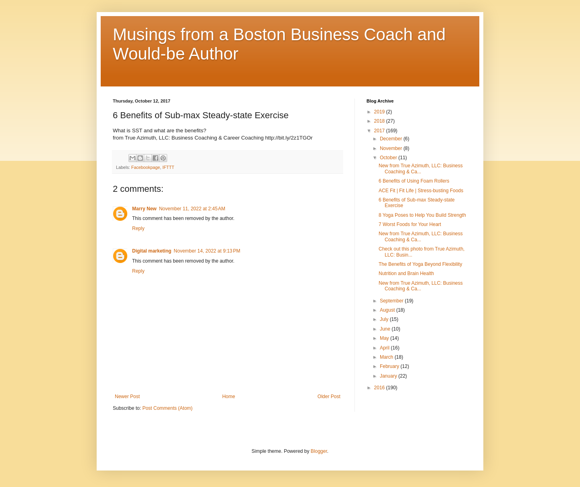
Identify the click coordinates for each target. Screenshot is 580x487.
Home (228, 396)
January (389, 376)
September (392, 301)
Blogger (319, 451)
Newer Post (127, 396)
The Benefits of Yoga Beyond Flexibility (420, 264)
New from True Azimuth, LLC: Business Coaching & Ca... (421, 168)
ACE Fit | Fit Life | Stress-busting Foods (421, 190)
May (385, 338)
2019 (380, 112)
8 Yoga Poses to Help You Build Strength (422, 215)
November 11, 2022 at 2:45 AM (192, 209)
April (385, 348)
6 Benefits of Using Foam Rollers (414, 181)
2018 (380, 121)
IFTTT (168, 167)
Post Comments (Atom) (167, 408)
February (390, 366)
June (386, 329)
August (388, 310)
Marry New (144, 209)
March (387, 357)
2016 (380, 387)
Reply (138, 228)
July (385, 319)
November (392, 148)
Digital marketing (151, 251)
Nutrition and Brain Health (406, 273)
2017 (380, 131)
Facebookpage (145, 167)
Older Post (328, 396)
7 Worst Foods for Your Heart (410, 224)
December (392, 139)
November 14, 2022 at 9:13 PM (207, 251)
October (389, 157)
